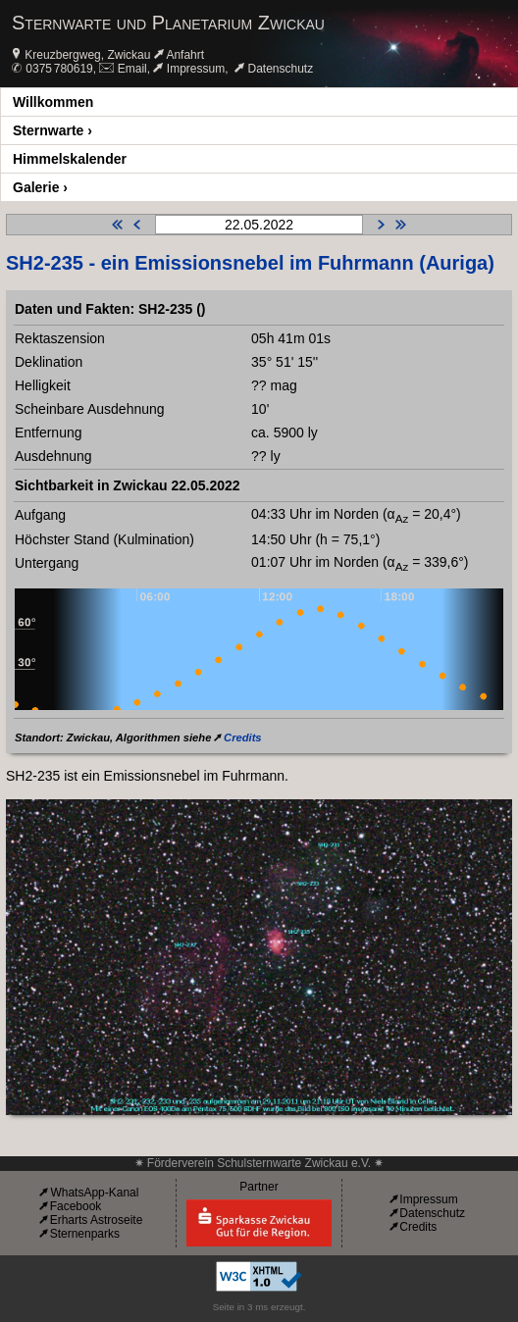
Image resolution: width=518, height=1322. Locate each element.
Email (132, 69)
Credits (243, 737)
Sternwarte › (52, 130)
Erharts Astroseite (96, 1220)
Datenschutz (281, 69)
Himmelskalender (70, 159)
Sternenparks (85, 1234)
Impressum (196, 69)
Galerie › (40, 187)
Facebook (76, 1206)
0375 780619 (59, 69)
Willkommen (53, 102)
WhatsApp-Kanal (94, 1192)
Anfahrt (185, 55)
